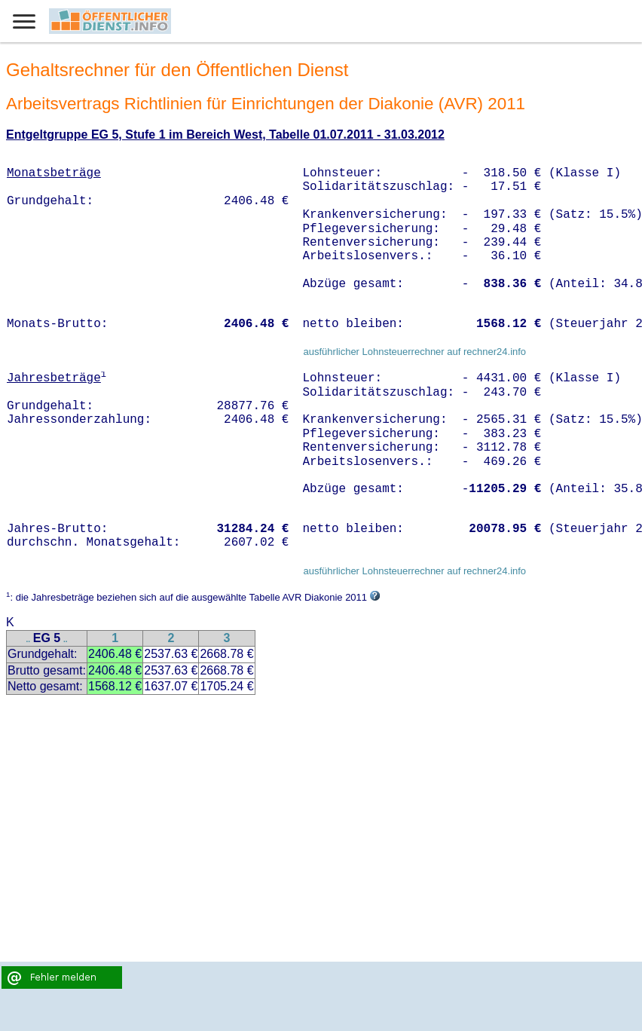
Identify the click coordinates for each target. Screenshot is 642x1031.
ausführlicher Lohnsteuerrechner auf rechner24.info (414, 351)
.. (28, 639)
